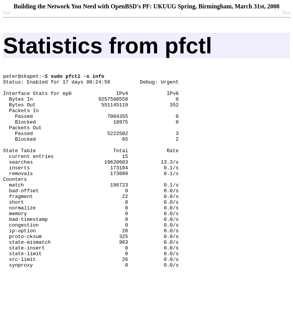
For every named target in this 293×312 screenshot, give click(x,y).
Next (286, 12)
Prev (7, 12)
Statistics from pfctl (107, 45)
